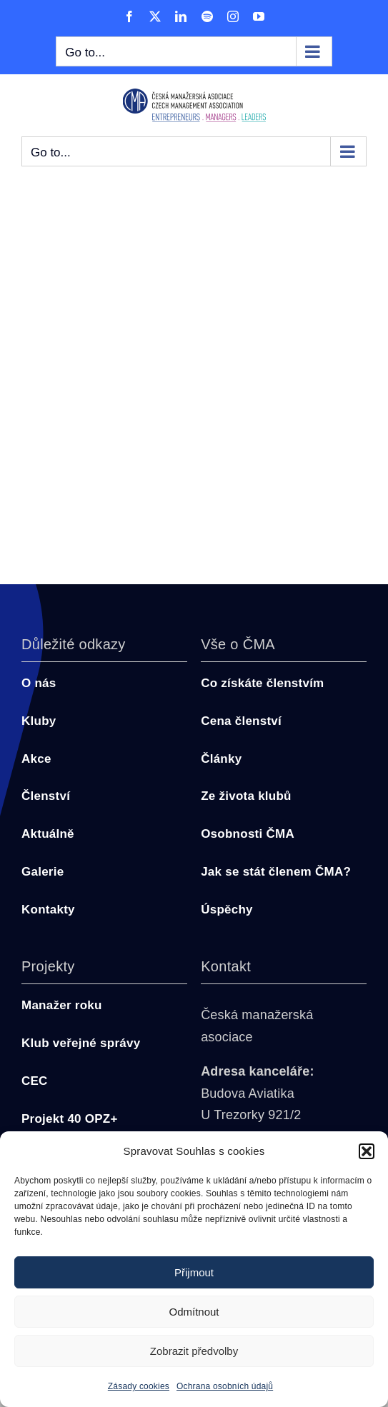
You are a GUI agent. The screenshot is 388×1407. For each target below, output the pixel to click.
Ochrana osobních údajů (224, 1386)
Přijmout (194, 1272)
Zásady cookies (138, 1386)
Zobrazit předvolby (194, 1351)
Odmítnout (194, 1312)
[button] (366, 1151)
